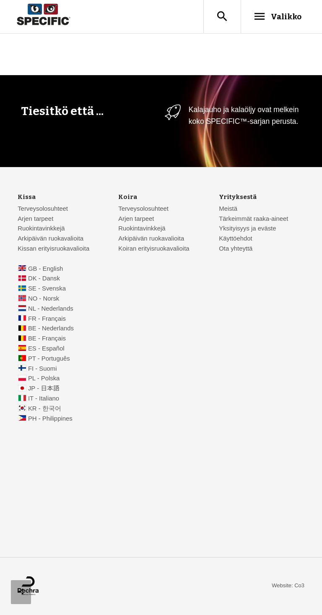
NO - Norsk (43, 299)
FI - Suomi (42, 369)
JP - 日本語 (44, 388)
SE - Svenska (47, 288)
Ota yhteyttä (235, 249)
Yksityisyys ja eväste (247, 228)
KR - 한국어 (44, 409)
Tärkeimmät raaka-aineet (253, 219)
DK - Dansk (44, 278)
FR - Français (47, 319)
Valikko (277, 16)
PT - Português (49, 359)
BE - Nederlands (51, 328)
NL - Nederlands (50, 309)
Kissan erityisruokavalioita (53, 249)
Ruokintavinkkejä (41, 228)
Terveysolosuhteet (43, 209)
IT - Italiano (43, 398)
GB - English (45, 269)
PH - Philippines (50, 419)
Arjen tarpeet (35, 219)
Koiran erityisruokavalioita (153, 249)
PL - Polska (44, 378)
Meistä (228, 209)
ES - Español (46, 348)
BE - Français (47, 338)
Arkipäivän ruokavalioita (50, 239)
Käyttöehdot (235, 239)
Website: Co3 (288, 586)
